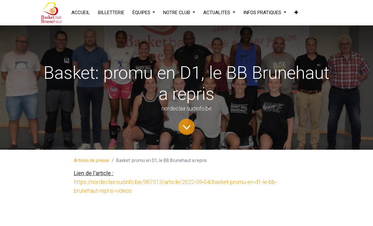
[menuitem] (80, 13)
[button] (296, 13)
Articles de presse (91, 160)
